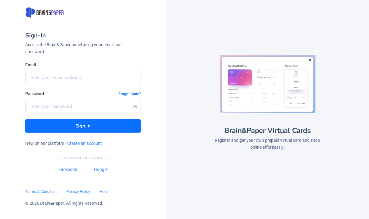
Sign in (83, 126)
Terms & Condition (41, 191)
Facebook (67, 169)
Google (100, 169)
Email (30, 64)
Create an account (84, 143)
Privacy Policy (78, 191)
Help (104, 191)
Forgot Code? (130, 94)
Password (34, 93)
